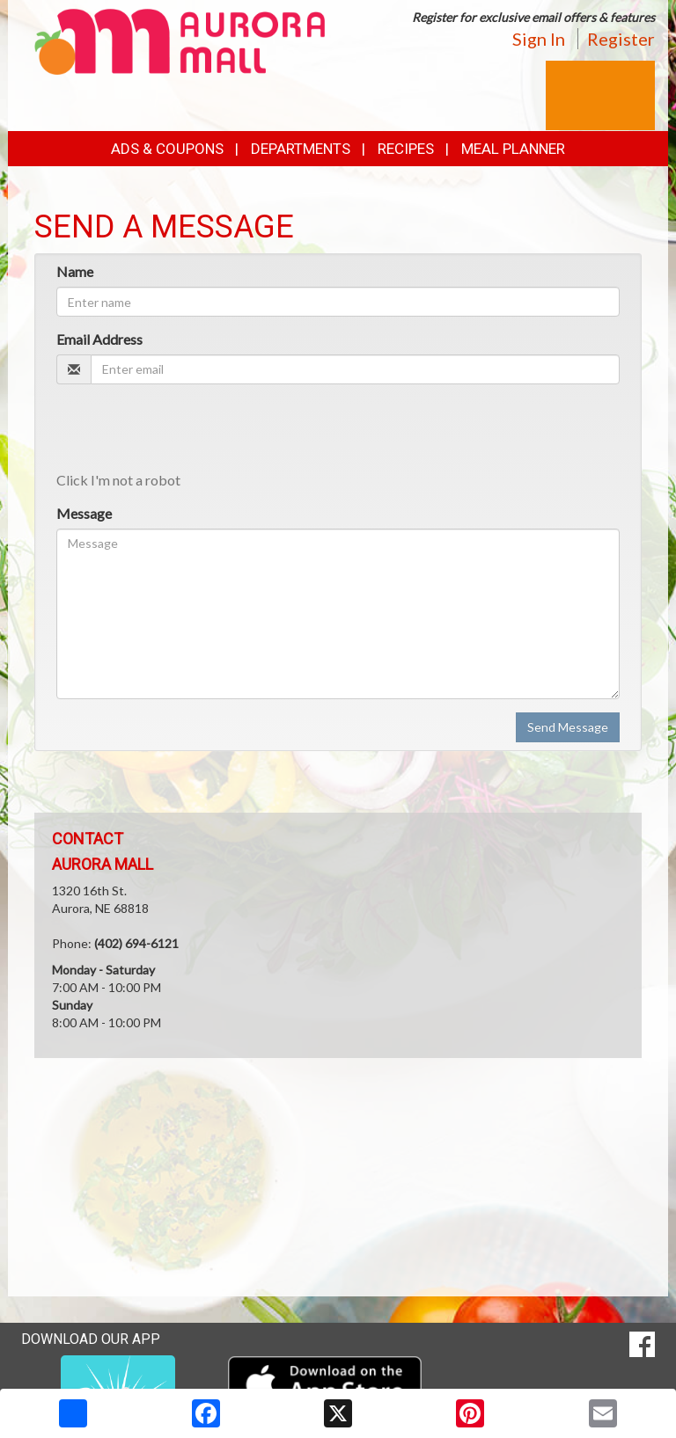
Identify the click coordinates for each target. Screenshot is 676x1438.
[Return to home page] (179, 40)
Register (621, 38)
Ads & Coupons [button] (167, 148)
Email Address (99, 339)
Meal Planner (513, 148)
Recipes (406, 148)
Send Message (567, 726)
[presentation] (190, 432)
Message (84, 513)
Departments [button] (300, 148)
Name (74, 271)
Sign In (538, 38)
